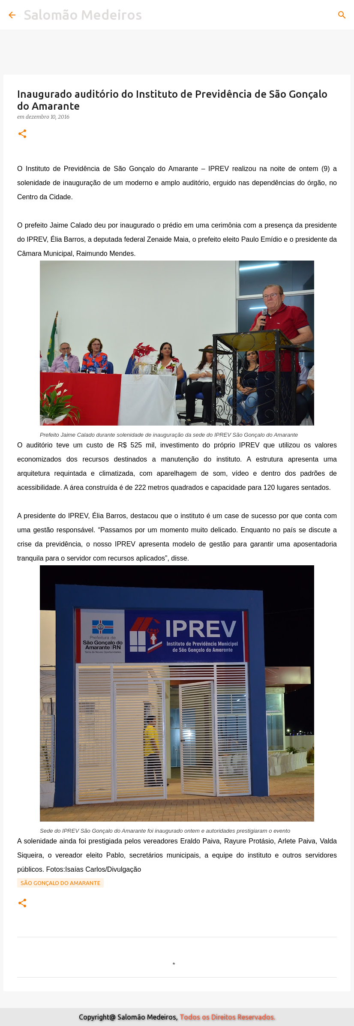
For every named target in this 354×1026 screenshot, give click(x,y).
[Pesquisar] (342, 15)
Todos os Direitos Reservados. (227, 1017)
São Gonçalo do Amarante (60, 883)
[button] (22, 134)
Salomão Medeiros (83, 14)
